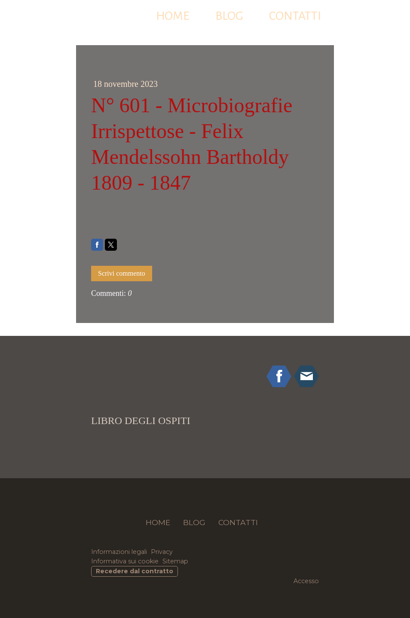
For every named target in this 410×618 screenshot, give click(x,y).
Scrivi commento (121, 273)
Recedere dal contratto (134, 571)
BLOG (229, 15)
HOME (173, 15)
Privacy (162, 552)
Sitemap (175, 561)
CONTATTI (295, 15)
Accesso (306, 581)
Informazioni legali (119, 552)
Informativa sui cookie (125, 561)
